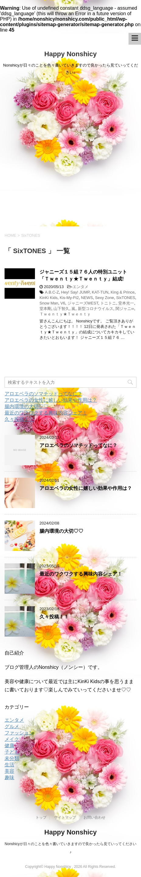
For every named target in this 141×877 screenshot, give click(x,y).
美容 (9, 771)
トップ (41, 817)
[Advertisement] (70, 152)
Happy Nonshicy (70, 54)
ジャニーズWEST (82, 303)
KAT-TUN (100, 292)
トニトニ (108, 303)
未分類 (12, 758)
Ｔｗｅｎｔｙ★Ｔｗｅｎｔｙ (65, 314)
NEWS (87, 297)
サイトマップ (65, 817)
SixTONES (125, 297)
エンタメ (80, 286)
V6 (62, 303)
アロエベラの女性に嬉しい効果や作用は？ (51, 400)
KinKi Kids (48, 297)
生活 (9, 764)
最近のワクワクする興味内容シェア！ (46, 412)
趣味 (9, 777)
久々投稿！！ (19, 419)
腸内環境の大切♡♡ (26, 406)
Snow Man (49, 303)
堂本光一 (126, 303)
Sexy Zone (104, 297)
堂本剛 (45, 308)
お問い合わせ (94, 817)
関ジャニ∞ (124, 308)
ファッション (19, 732)
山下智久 (61, 308)
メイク (12, 739)
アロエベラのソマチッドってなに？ (43, 393)
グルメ (12, 726)
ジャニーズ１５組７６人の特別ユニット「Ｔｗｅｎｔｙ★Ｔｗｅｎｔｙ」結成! (83, 275)
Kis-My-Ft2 (69, 297)
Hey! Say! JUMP (75, 292)
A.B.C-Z (52, 292)
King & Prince (123, 292)
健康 (9, 745)
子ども (12, 752)
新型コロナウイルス (95, 308)
